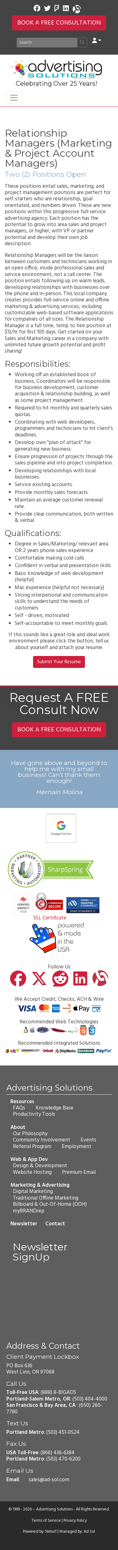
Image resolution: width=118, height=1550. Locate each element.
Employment (76, 1146)
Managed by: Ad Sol (77, 1532)
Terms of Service (46, 1521)
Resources (22, 1101)
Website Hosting (32, 1172)
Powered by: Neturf (40, 1532)
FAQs (19, 1108)
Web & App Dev (29, 1159)
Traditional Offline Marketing (45, 1198)
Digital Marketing (33, 1191)
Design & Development (40, 1166)
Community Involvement (41, 1140)
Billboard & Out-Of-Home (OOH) (50, 1204)
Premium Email (79, 1172)
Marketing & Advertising (40, 1185)
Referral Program (32, 1146)
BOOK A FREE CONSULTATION (59, 23)
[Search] (47, 42)
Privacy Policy (75, 1521)
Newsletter (23, 1224)
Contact (55, 1224)
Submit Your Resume (59, 662)
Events (88, 1140)
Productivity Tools (34, 1114)
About (17, 1127)
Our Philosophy (30, 1134)
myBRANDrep (28, 1210)
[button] (96, 41)
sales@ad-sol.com (49, 1480)
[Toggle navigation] (14, 97)
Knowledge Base (54, 1108)
